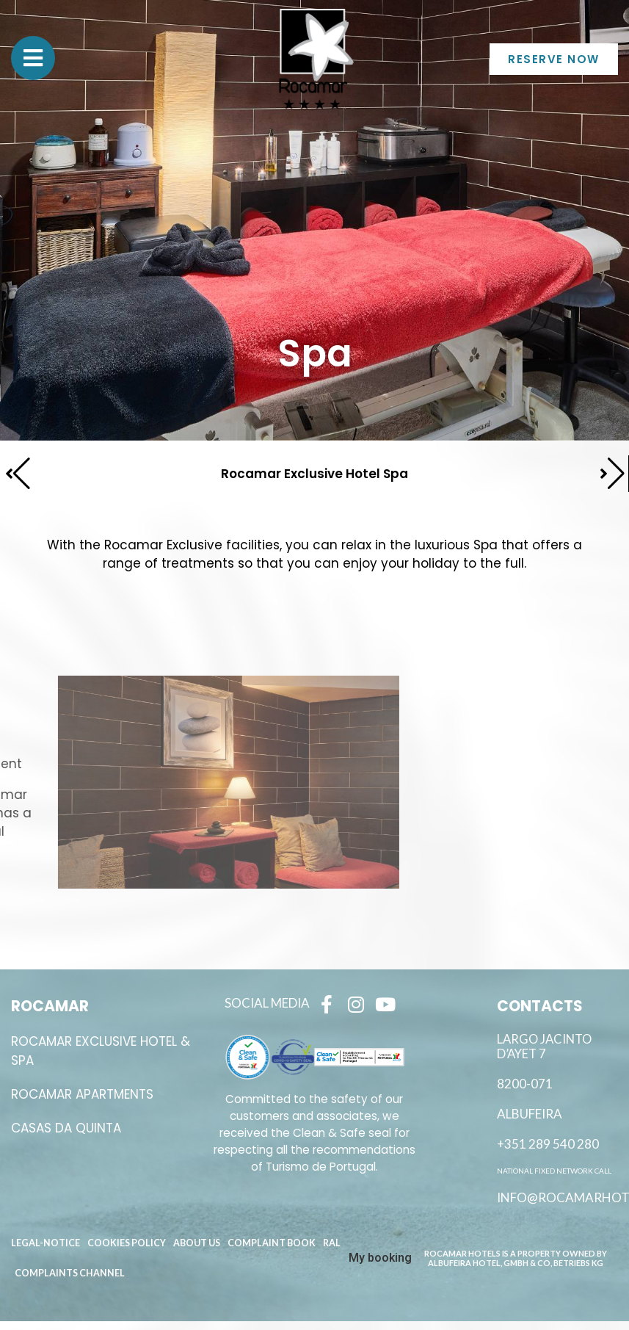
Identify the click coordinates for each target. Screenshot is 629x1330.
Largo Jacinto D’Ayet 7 (544, 1046)
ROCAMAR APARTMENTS (82, 1094)
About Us (196, 1242)
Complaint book (272, 1242)
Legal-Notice (45, 1242)
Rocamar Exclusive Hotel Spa (314, 474)
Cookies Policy (126, 1242)
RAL (332, 1242)
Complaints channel (70, 1273)
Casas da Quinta (66, 1128)
